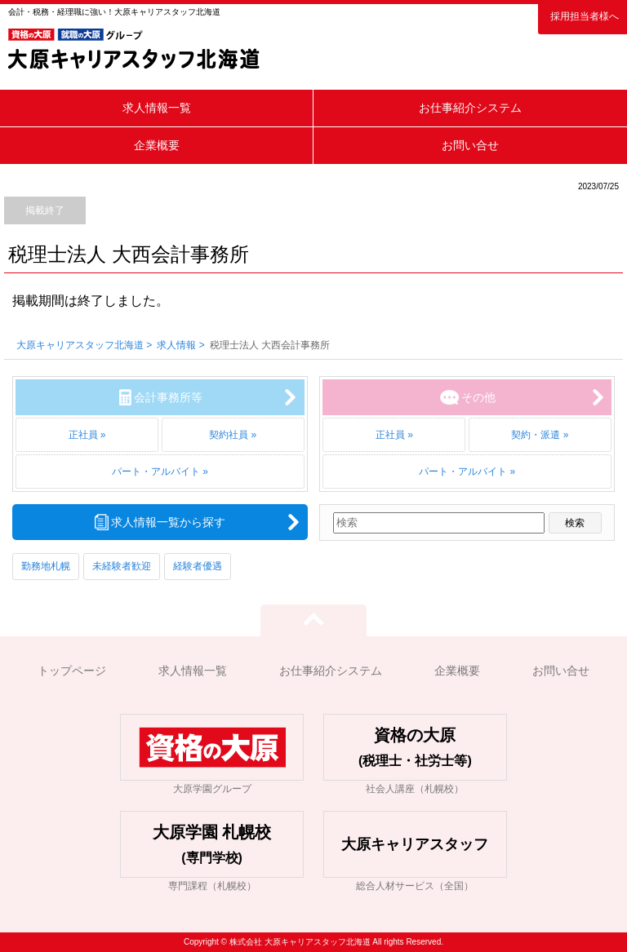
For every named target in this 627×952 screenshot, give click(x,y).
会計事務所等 (168, 397)
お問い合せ (470, 145)
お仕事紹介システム (470, 107)
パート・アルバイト (156, 471)
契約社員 (228, 435)
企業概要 (157, 145)
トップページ (72, 670)
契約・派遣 (535, 435)
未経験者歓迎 (121, 566)
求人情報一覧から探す (168, 522)
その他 (478, 397)
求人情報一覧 (156, 107)
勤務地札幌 (45, 566)
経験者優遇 (197, 566)
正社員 (83, 435)
